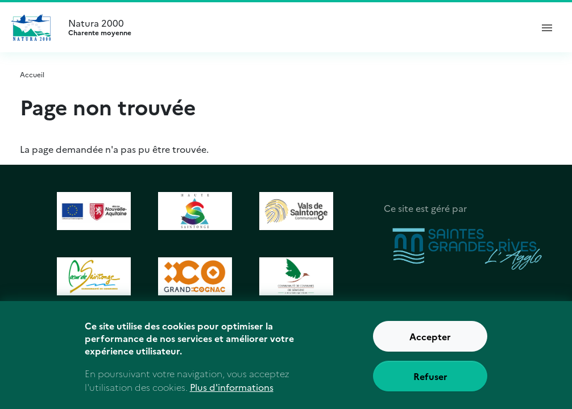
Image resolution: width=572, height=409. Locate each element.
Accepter (430, 341)
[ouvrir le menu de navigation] (547, 27)
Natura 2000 (295, 27)
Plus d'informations (231, 391)
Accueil (32, 74)
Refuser (430, 381)
